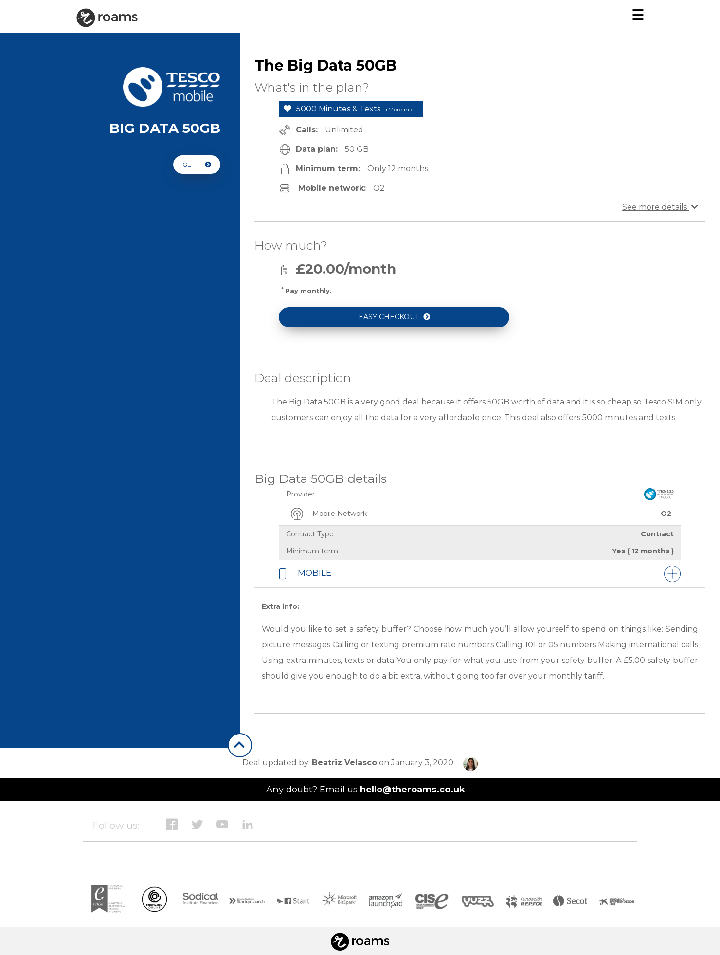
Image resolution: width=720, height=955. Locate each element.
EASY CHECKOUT (394, 316)
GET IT (196, 164)
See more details (660, 207)
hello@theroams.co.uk (412, 789)
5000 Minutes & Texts (350, 108)
